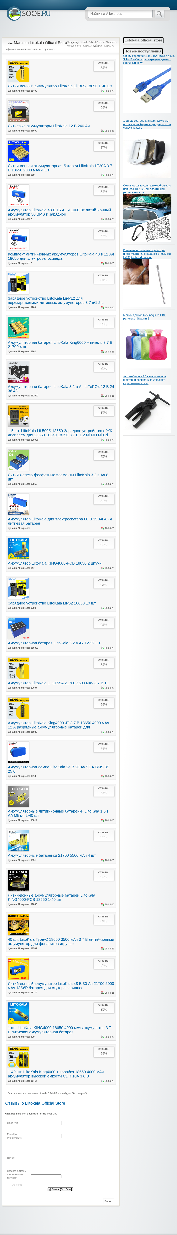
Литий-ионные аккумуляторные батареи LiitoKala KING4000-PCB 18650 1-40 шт (51, 897)
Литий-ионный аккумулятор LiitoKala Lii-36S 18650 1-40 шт (60, 86)
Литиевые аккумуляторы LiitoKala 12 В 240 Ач (49, 126)
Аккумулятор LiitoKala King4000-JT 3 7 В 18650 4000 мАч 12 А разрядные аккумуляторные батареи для (58, 725)
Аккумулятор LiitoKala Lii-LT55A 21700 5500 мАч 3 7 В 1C (58, 683)
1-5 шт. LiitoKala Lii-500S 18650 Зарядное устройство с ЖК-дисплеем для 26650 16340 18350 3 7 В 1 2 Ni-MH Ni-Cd (60, 433)
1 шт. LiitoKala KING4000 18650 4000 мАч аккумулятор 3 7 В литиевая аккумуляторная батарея (59, 1030)
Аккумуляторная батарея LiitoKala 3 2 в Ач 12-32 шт (54, 643)
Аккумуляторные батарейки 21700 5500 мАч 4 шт (52, 855)
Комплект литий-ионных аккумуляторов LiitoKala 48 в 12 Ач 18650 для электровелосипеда (61, 256)
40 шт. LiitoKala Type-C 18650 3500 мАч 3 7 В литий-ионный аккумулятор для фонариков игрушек (61, 941)
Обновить (17, 1185)
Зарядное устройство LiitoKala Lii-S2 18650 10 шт (52, 603)
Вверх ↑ (108, 1201)
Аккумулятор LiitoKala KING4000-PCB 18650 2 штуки (55, 563)
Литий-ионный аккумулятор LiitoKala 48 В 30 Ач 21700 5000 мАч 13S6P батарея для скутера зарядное (61, 985)
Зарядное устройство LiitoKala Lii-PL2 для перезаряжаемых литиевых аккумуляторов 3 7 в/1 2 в (56, 300)
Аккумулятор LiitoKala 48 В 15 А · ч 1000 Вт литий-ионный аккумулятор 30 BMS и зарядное (59, 212)
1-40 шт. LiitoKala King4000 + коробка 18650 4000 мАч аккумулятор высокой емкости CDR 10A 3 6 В (56, 1074)
